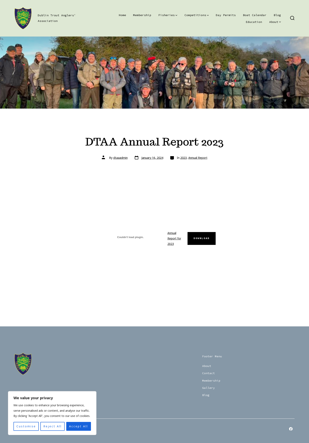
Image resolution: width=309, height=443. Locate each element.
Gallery (208, 388)
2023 (183, 158)
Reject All (52, 426)
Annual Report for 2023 (174, 238)
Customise (26, 426)
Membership (142, 15)
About (275, 22)
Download (202, 238)
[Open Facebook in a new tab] (291, 429)
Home (122, 15)
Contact (208, 373)
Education (254, 22)
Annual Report (197, 158)
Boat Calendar (254, 15)
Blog (277, 15)
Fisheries (167, 15)
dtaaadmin (120, 158)
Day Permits (226, 15)
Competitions (197, 15)
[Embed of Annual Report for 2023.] (130, 237)
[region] (52, 413)
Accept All (78, 426)
